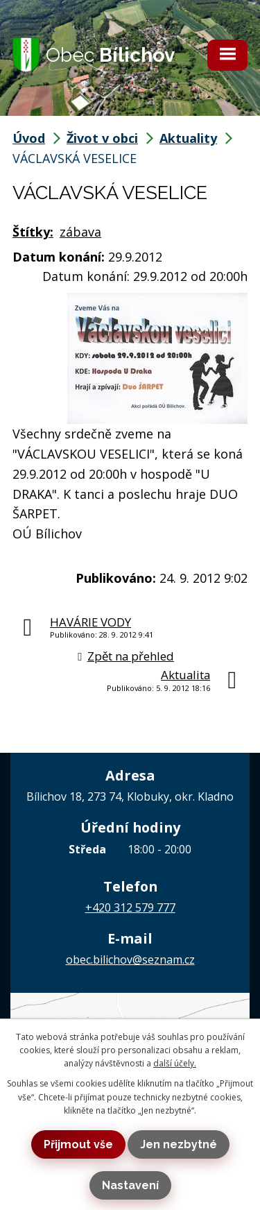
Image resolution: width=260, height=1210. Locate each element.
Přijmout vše (78, 1144)
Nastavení (130, 1185)
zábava (80, 231)
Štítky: (32, 231)
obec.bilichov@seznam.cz (130, 959)
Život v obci (102, 138)
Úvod (28, 138)
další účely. (174, 1063)
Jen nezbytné (178, 1144)
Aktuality (188, 138)
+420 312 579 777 (130, 907)
